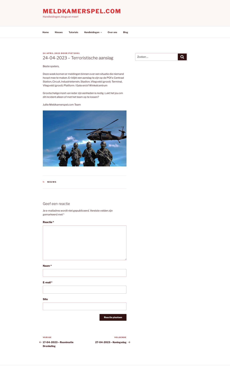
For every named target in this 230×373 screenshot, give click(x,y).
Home (45, 32)
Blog (125, 32)
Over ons (112, 32)
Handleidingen (93, 32)
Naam (47, 265)
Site (45, 299)
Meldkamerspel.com (82, 11)
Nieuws (59, 32)
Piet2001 (74, 53)
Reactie (48, 222)
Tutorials (73, 32)
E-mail (47, 282)
